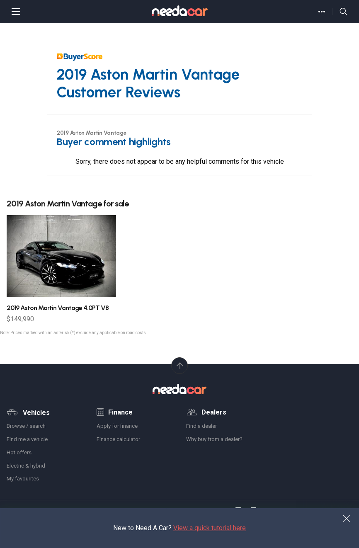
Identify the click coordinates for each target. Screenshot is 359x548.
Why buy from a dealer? (214, 439)
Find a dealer (201, 426)
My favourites (23, 478)
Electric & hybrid (26, 466)
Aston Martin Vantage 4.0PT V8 (58, 308)
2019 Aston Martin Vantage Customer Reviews (148, 83)
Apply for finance (117, 426)
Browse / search (26, 426)
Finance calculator (118, 439)
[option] (61, 269)
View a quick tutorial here (209, 528)
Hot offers (19, 452)
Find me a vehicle (27, 439)
